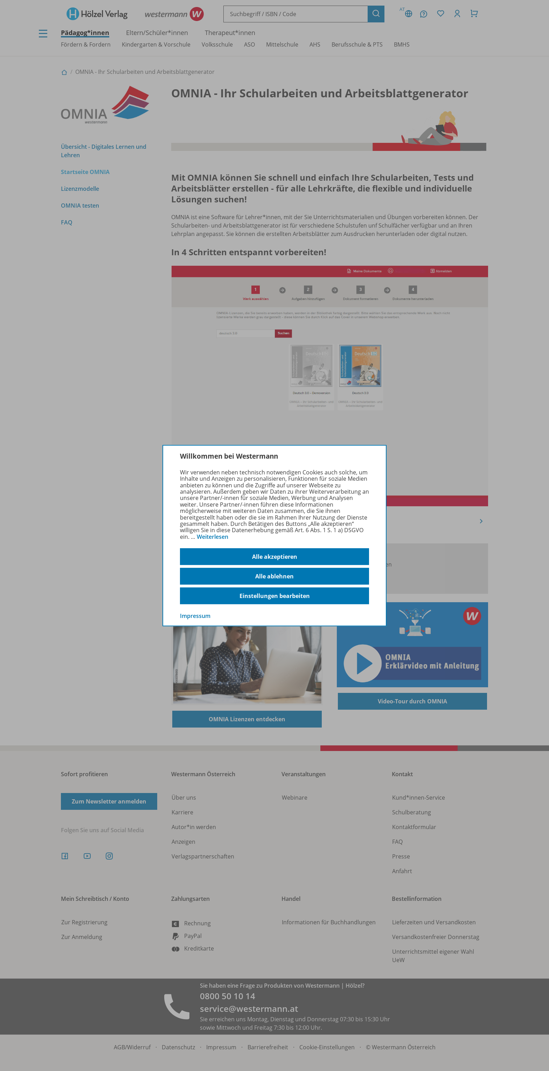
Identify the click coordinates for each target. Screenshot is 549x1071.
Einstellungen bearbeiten (274, 596)
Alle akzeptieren (274, 557)
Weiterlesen (212, 537)
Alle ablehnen (274, 576)
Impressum (195, 616)
